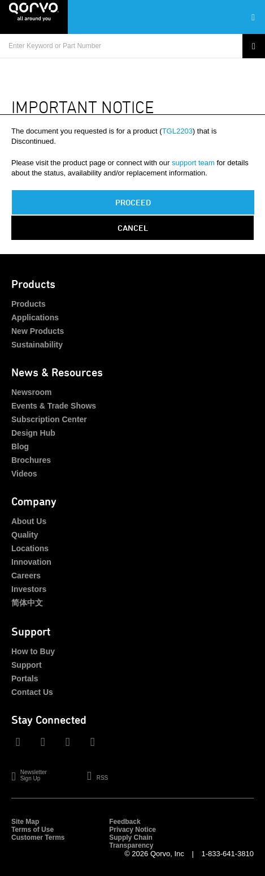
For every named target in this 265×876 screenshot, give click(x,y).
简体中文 (27, 602)
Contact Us (32, 692)
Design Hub (33, 432)
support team (193, 162)
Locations (30, 548)
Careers (26, 575)
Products (28, 303)
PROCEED (133, 202)
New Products (37, 331)
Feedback (124, 822)
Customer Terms (37, 837)
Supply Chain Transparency (131, 841)
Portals (24, 678)
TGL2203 (177, 131)
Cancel (133, 228)
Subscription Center (49, 419)
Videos (24, 473)
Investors (28, 589)
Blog (20, 446)
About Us (28, 521)
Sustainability (37, 344)
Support (26, 664)
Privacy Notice (132, 830)
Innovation (31, 561)
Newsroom (31, 392)
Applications (35, 317)
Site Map (25, 822)
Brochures (31, 460)
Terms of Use (32, 830)
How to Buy (33, 651)
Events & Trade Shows (53, 405)
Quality (24, 534)
